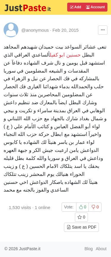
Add (75, 7)
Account (95, 7)
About (101, 248)
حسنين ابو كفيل (65, 55)
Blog (88, 248)
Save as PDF (81, 227)
